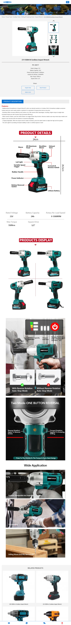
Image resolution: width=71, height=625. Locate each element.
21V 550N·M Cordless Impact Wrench (53, 17)
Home (3, 17)
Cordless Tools (16, 17)
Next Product (43, 87)
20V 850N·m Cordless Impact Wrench (18, 604)
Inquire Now (28, 87)
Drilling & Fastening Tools (27, 17)
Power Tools (9, 17)
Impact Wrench (39, 17)
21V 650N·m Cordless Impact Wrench (52, 604)
